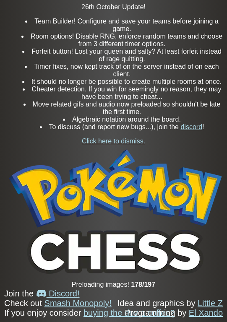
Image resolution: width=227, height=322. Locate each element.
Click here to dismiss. (113, 141)
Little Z (210, 303)
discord (191, 126)
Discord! (58, 293)
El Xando (206, 312)
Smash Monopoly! (78, 303)
